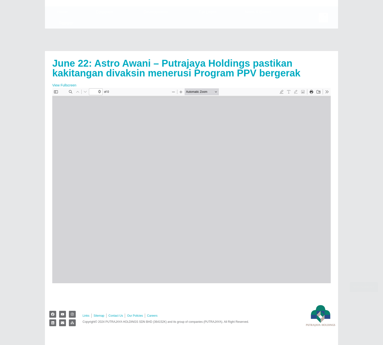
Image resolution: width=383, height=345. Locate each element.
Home (62, 34)
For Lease (208, 34)
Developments (157, 34)
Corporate (106, 34)
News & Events (259, 34)
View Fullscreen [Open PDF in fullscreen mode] (64, 85)
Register (67, 45)
